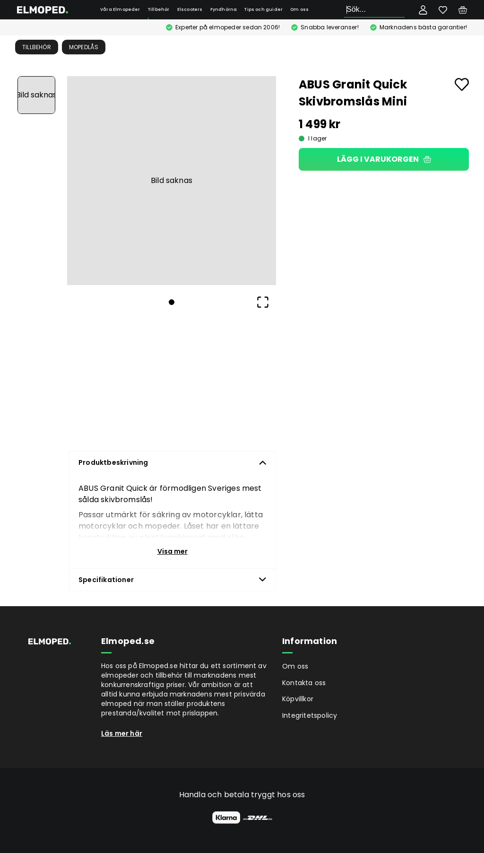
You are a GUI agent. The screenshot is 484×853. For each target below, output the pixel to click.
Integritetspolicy (309, 715)
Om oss (299, 9)
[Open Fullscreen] (262, 302)
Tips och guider (263, 9)
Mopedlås (84, 47)
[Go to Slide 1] (36, 95)
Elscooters (190, 9)
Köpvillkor (297, 699)
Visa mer (172, 551)
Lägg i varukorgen (384, 159)
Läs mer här (121, 733)
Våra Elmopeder (120, 9)
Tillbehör (159, 9)
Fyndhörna (223, 9)
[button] (171, 180)
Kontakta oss (304, 683)
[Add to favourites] (462, 84)
